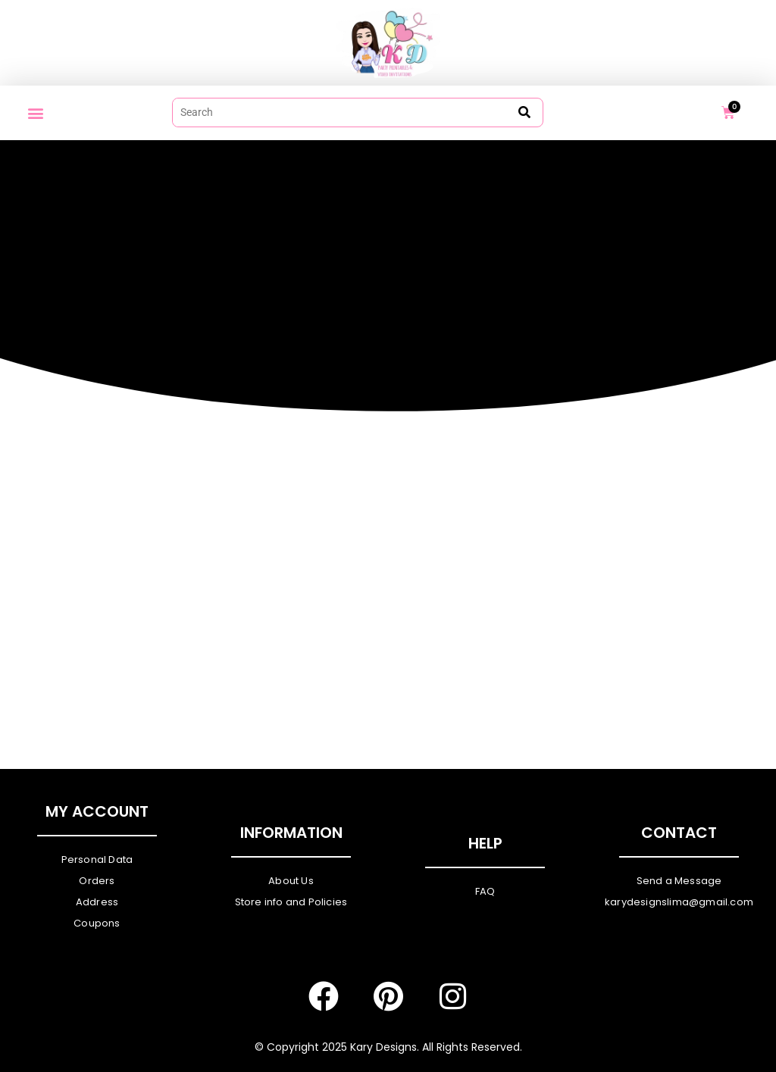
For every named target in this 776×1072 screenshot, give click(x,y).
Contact (679, 832)
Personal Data (97, 859)
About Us (291, 881)
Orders (96, 881)
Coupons (97, 923)
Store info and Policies (291, 902)
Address (97, 902)
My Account (97, 811)
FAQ (485, 891)
